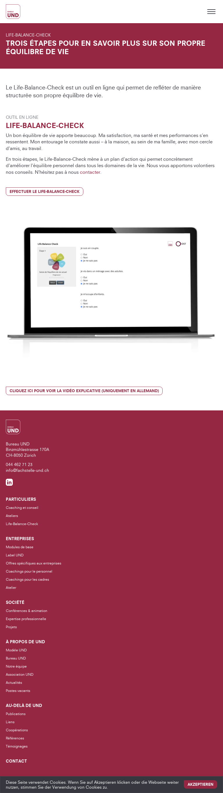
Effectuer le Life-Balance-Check (45, 191)
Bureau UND (16, 658)
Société (15, 602)
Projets (11, 627)
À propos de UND (25, 641)
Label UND (15, 555)
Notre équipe (16, 666)
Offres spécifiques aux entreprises (33, 563)
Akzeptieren (200, 784)
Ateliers (12, 516)
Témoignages (17, 746)
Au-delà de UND (24, 705)
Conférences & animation (26, 611)
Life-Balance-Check (22, 524)
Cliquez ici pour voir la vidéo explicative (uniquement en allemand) (84, 390)
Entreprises (20, 538)
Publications (16, 714)
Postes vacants (18, 690)
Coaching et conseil (22, 507)
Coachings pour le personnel (29, 571)
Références (15, 738)
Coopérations (17, 730)
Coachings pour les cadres (27, 579)
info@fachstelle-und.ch (27, 470)
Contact (16, 761)
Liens (10, 722)
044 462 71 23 (19, 464)
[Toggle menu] (211, 11)
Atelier (11, 587)
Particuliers (21, 499)
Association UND (19, 674)
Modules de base (19, 547)
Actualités (14, 682)
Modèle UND (16, 650)
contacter (90, 172)
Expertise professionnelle (26, 619)
